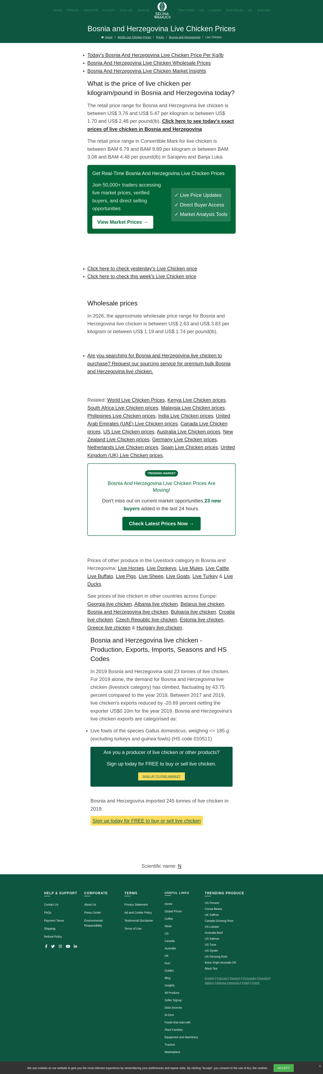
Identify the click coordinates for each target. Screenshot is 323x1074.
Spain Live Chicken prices (189, 447)
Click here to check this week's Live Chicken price (141, 276)
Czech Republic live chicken (146, 619)
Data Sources (173, 1007)
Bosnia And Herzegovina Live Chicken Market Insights (146, 71)
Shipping (49, 928)
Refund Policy (53, 936)
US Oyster (211, 950)
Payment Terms (54, 920)
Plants (109, 10)
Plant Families (174, 1029)
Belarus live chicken (202, 604)
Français (222, 978)
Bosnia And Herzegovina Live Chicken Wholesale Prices (149, 63)
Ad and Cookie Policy (138, 912)
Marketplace (172, 1052)
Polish (246, 983)
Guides (169, 970)
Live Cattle (217, 568)
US (201, 10)
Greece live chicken (108, 627)
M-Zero (169, 1015)
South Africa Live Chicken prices (122, 408)
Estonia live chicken (202, 619)
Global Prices (173, 911)
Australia (234, 10)
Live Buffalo (100, 576)
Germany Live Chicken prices (184, 439)
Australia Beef (214, 932)
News (168, 926)
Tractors (186, 10)
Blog (167, 978)
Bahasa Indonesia (228, 983)
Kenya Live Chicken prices (196, 400)
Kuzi (167, 963)
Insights (91, 10)
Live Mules (191, 568)
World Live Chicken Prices (134, 37)
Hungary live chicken (159, 627)
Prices (73, 10)
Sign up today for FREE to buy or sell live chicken (146, 820)
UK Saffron (212, 914)
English (264, 10)
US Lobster (212, 926)
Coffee (169, 918)
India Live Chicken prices (185, 416)
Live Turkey (205, 576)
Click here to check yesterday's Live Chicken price (142, 268)
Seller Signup (173, 1000)
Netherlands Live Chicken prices (122, 447)
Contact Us (51, 904)
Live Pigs (126, 576)
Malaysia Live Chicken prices (193, 408)
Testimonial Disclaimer (138, 920)
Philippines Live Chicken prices (121, 416)
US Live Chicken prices (128, 431)
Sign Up (126, 10)
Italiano (209, 983)
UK (250, 10)
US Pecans (212, 903)
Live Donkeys (161, 568)
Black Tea (211, 968)
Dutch (256, 983)
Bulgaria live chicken (193, 612)
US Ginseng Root (216, 956)
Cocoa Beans (213, 908)
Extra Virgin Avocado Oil (220, 962)
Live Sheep (151, 576)
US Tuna (210, 944)
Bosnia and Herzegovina (184, 37)
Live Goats (178, 576)
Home (57, 10)
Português (249, 978)
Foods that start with (178, 1022)
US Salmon (212, 938)
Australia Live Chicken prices (188, 431)
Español (263, 978)
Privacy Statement (136, 904)
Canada (215, 10)
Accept (284, 1068)
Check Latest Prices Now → (161, 523)
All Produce (172, 992)
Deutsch (235, 978)
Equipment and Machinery (181, 1037)
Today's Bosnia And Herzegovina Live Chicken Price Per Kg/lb (155, 55)
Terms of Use (132, 928)
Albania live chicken (156, 604)
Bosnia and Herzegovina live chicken (127, 612)
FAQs (47, 912)
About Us (90, 904)
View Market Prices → (122, 222)
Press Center (92, 912)
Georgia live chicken (109, 604)
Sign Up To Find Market (161, 776)
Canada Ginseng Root (219, 920)
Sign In (143, 10)
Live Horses (131, 568)
